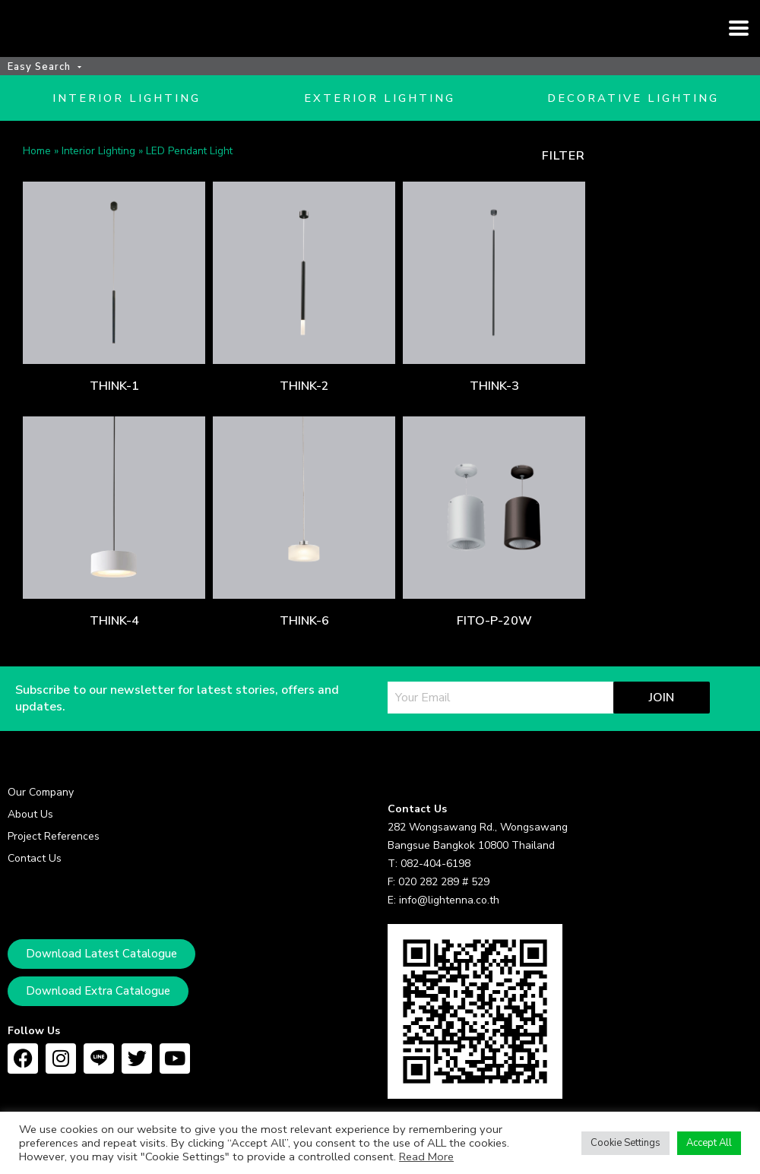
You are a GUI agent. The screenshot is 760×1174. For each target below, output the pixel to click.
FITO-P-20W (494, 643)
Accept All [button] (709, 1143)
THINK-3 (494, 408)
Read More (426, 1156)
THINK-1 (114, 408)
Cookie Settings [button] (625, 1143)
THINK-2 (304, 408)
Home (37, 173)
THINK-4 (114, 643)
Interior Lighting (98, 173)
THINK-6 (304, 643)
